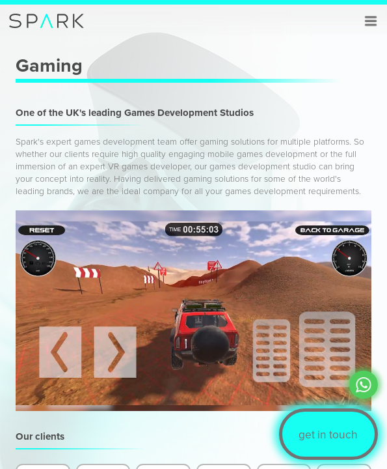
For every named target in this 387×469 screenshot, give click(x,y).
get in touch (328, 434)
